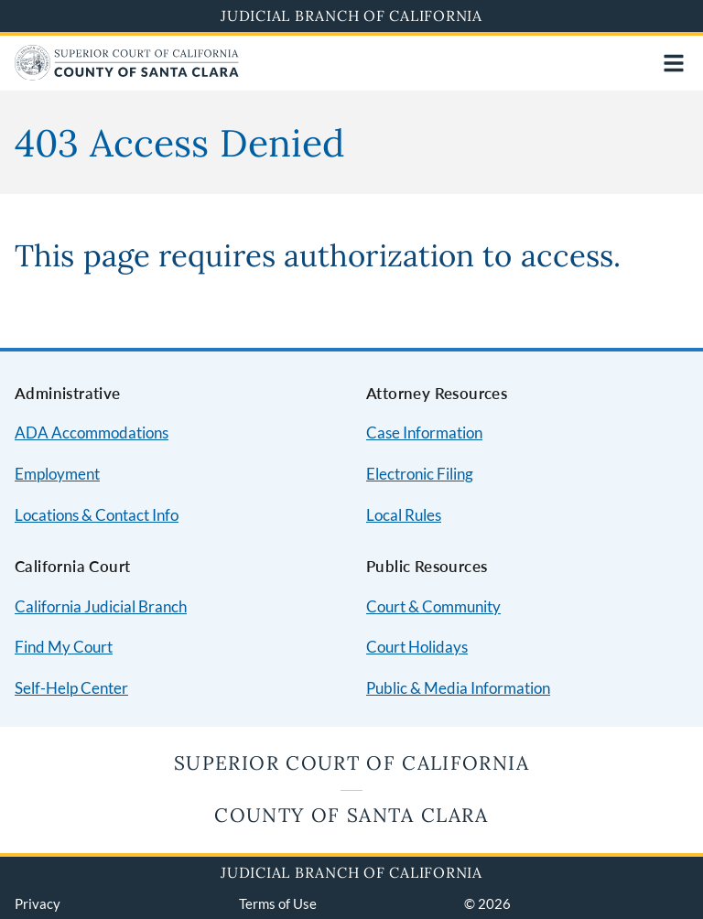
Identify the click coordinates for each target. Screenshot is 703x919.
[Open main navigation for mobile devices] (674, 63)
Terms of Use (278, 903)
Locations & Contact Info (96, 514)
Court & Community (433, 606)
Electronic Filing (419, 473)
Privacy (37, 903)
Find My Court (64, 646)
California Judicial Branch (101, 606)
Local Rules (403, 514)
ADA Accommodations (91, 432)
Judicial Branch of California (351, 15)
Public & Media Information (458, 687)
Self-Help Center (71, 687)
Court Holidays (417, 646)
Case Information (424, 432)
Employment (57, 473)
